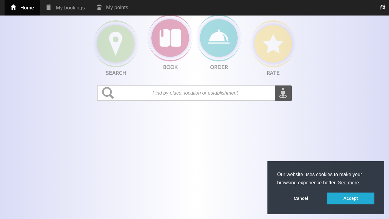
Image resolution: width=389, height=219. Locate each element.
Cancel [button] (301, 198)
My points (112, 7)
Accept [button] (350, 198)
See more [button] (348, 182)
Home (22, 8)
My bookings (65, 8)
